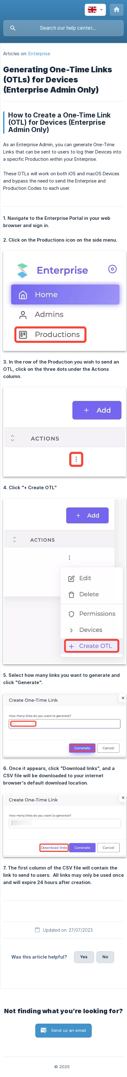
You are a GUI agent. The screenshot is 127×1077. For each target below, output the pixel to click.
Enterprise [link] (39, 53)
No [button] (105, 956)
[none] (95, 10)
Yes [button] (84, 956)
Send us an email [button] (68, 1030)
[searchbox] (63, 28)
